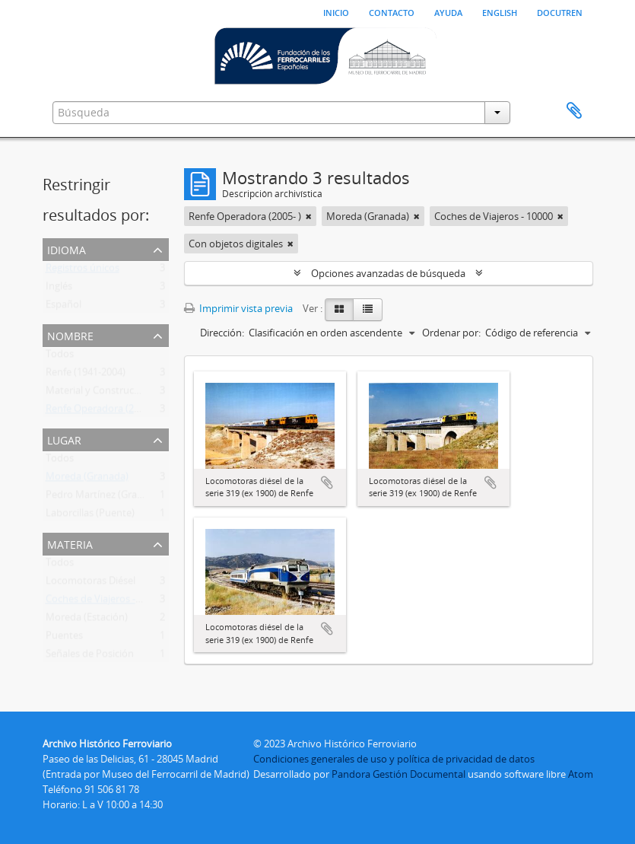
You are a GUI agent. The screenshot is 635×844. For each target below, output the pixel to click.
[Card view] (339, 309)
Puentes (64, 638)
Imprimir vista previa (238, 308)
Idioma (66, 248)
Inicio (336, 11)
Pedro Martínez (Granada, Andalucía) (128, 498)
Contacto (391, 11)
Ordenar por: (451, 332)
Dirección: (222, 332)
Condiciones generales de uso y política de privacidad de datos (394, 759)
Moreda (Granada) (87, 479)
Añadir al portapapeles (327, 482)
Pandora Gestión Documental (398, 774)
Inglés (59, 289)
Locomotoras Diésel (90, 584)
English (499, 11)
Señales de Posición (90, 657)
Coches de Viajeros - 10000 (105, 602)
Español (63, 307)
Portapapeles (574, 111)
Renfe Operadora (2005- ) (102, 412)
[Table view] (368, 309)
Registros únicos (82, 271)
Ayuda (448, 11)
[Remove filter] (309, 216)
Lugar (64, 438)
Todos (60, 357)
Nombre (70, 334)
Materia (70, 543)
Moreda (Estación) (87, 620)
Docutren (560, 11)
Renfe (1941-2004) (85, 375)
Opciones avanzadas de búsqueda (388, 273)
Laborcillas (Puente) (90, 516)
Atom (580, 774)
